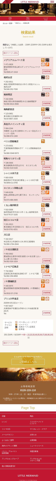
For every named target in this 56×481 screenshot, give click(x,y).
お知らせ (33, 435)
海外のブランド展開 (9, 446)
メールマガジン (8, 435)
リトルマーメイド (42, 423)
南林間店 (8, 94)
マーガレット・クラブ (38, 429)
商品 (31, 416)
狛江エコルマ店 (11, 220)
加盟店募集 (42, 452)
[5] (38, 335)
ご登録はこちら (28, 361)
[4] (36, 335)
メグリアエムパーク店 (14, 60)
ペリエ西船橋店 (11, 141)
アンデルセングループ (14, 460)
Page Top (28, 408)
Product (28, 18)
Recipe (46, 18)
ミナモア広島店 (11, 266)
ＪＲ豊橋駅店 (10, 281)
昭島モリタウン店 (12, 158)
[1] (28, 335)
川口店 (7, 234)
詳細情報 (46, 71)
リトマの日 (6, 429)
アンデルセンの (42, 460)
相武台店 (8, 77)
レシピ (14, 423)
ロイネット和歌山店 (13, 188)
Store (10, 18)
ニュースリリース (36, 446)
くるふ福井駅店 (11, 205)
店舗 (10, 23)
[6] (41, 335)
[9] (48, 335)
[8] (46, 335)
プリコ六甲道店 (11, 298)
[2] (31, 335)
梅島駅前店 (9, 109)
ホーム (5, 23)
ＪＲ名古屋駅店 (11, 249)
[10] (51, 335)
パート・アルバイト (14, 452)
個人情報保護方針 (8, 466)
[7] (44, 335)
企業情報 (33, 440)
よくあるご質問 (8, 440)
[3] (33, 335)
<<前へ (24, 335)
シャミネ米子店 (11, 173)
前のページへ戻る (10, 53)
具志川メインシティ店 (14, 124)
